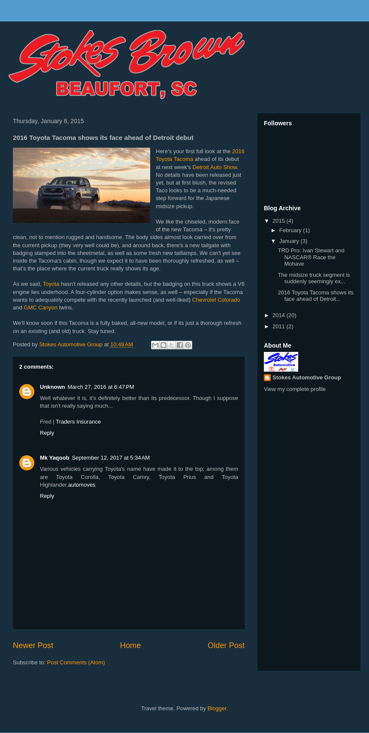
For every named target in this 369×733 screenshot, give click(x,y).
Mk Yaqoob (54, 457)
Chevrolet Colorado (216, 300)
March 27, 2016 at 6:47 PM (101, 387)
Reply (47, 433)
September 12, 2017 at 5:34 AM (111, 457)
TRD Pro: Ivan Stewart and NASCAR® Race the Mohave (311, 257)
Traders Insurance (78, 421)
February (291, 230)
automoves (82, 485)
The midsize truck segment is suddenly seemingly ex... (314, 278)
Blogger (217, 708)
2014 (279, 315)
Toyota (51, 284)
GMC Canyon (40, 307)
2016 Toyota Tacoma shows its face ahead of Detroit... (316, 296)
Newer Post (33, 645)
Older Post (226, 645)
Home (130, 645)
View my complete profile (295, 389)
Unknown (52, 387)
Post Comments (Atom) (76, 662)
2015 (279, 221)
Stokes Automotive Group (306, 377)
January (290, 241)
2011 (279, 326)
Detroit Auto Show (215, 167)
